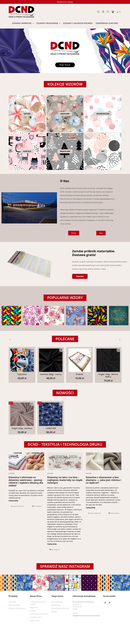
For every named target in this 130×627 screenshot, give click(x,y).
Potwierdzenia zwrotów (60, 608)
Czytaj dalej (13, 500)
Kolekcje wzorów (64, 84)
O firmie (33, 611)
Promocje (12, 602)
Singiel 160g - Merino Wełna (108, 375)
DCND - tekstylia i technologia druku (65, 444)
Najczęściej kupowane (17, 608)
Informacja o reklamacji (39, 614)
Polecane (65, 338)
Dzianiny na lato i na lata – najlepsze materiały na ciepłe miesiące (65, 480)
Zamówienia (56, 605)
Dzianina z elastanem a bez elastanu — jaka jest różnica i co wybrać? (103, 480)
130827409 (50, 428)
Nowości (65, 392)
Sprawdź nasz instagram (65, 566)
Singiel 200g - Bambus (22, 428)
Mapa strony (34, 620)
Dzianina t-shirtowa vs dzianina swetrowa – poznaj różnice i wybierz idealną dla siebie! (26, 481)
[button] (98, 11)
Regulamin (34, 607)
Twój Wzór (22, 374)
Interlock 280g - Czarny (50, 374)
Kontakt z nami (35, 617)
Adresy (53, 611)
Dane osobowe (57, 602)
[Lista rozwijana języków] (118, 11)
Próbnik (79, 374)
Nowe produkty (14, 605)
